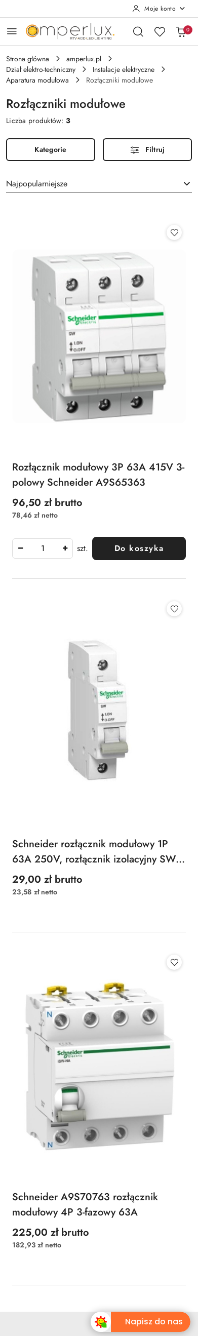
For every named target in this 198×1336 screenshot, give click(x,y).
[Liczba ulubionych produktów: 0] (159, 31)
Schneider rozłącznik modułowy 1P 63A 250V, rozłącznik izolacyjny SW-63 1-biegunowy (95, 852)
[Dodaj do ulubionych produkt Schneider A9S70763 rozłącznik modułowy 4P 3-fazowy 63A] (174, 962)
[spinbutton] (42, 548)
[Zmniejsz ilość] (20, 548)
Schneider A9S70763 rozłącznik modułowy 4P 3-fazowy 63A (85, 1205)
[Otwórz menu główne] (12, 31)
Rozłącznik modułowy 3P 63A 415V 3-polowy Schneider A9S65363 (98, 475)
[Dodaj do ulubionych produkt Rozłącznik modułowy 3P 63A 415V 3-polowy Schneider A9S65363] (174, 232)
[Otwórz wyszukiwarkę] (138, 31)
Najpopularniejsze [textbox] (36, 183)
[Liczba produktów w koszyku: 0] (180, 31)
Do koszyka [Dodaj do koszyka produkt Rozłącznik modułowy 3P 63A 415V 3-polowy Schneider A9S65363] (139, 548)
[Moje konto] (159, 8)
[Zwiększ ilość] (64, 548)
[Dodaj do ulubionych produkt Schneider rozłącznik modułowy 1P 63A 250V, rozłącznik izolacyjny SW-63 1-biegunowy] (174, 608)
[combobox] (99, 183)
